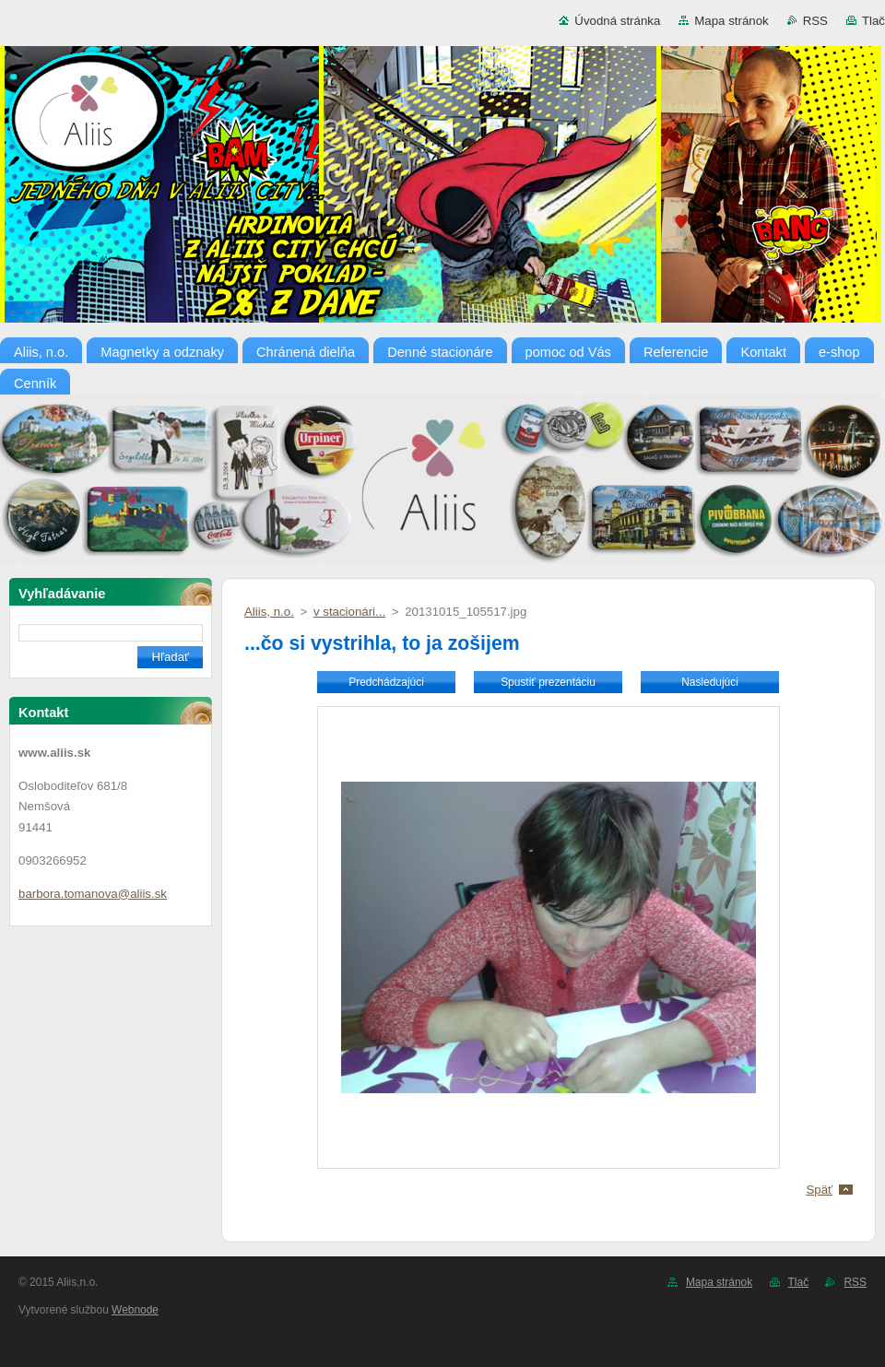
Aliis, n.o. (269, 612)
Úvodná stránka (617, 21)
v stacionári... (349, 612)
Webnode (135, 1309)
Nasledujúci (709, 682)
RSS (815, 21)
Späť (819, 1189)
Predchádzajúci (386, 682)
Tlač (873, 21)
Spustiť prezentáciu (548, 682)
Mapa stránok (731, 21)
